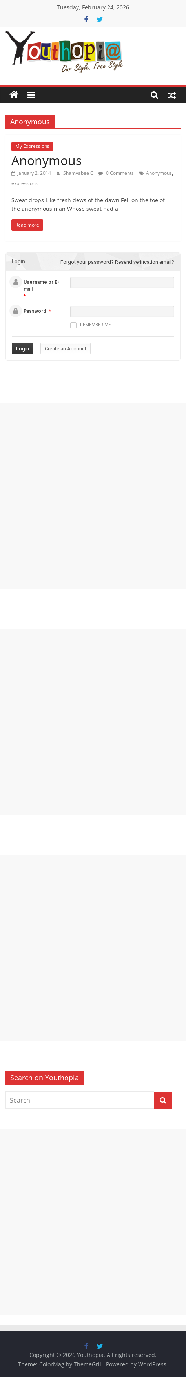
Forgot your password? (87, 262)
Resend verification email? (144, 262)
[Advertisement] (93, 496)
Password (35, 311)
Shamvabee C (79, 173)
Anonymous (46, 160)
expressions (24, 183)
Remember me (90, 325)
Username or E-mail (41, 285)
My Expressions (32, 146)
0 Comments (116, 173)
